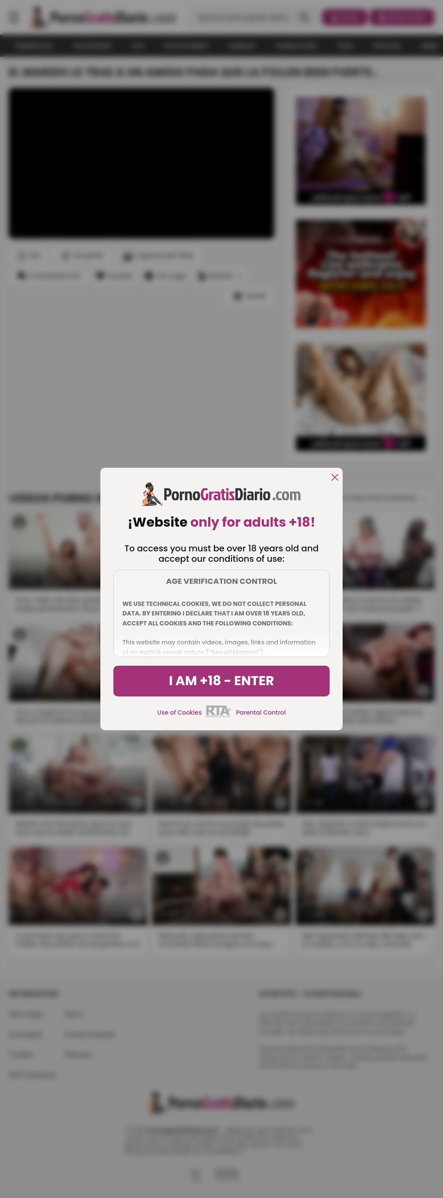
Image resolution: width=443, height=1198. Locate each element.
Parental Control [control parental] (261, 712)
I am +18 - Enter (221, 681)
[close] (334, 478)
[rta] (218, 716)
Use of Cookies (179, 712)
